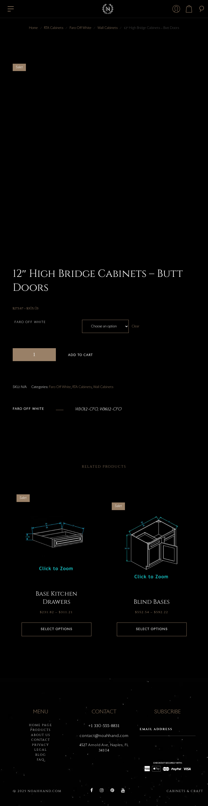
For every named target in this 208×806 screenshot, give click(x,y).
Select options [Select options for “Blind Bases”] (152, 629)
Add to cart (80, 355)
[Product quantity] (34, 354)
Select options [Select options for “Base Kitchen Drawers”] (56, 629)
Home (33, 28)
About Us (40, 735)
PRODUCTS (40, 730)
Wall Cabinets (108, 28)
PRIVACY (40, 745)
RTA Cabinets (53, 28)
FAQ (40, 760)
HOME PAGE (40, 725)
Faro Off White (80, 28)
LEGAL (40, 750)
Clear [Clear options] (136, 326)
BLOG (40, 755)
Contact (40, 740)
